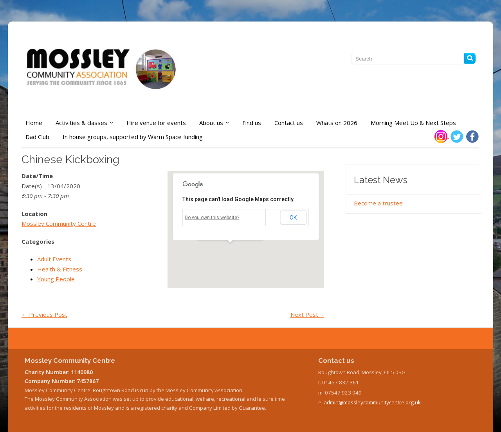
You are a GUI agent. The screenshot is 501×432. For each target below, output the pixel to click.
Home (33, 123)
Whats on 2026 (336, 123)
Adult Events (54, 259)
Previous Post (44, 314)
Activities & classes (86, 123)
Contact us (288, 123)
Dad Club (37, 137)
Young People (56, 279)
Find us (251, 123)
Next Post (307, 314)
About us (216, 123)
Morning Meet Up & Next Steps (413, 123)
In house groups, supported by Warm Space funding (133, 137)
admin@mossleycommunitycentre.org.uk (372, 402)
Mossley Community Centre (59, 223)
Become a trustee (378, 203)
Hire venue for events (156, 123)
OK (293, 217)
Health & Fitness (59, 269)
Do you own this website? (212, 217)
